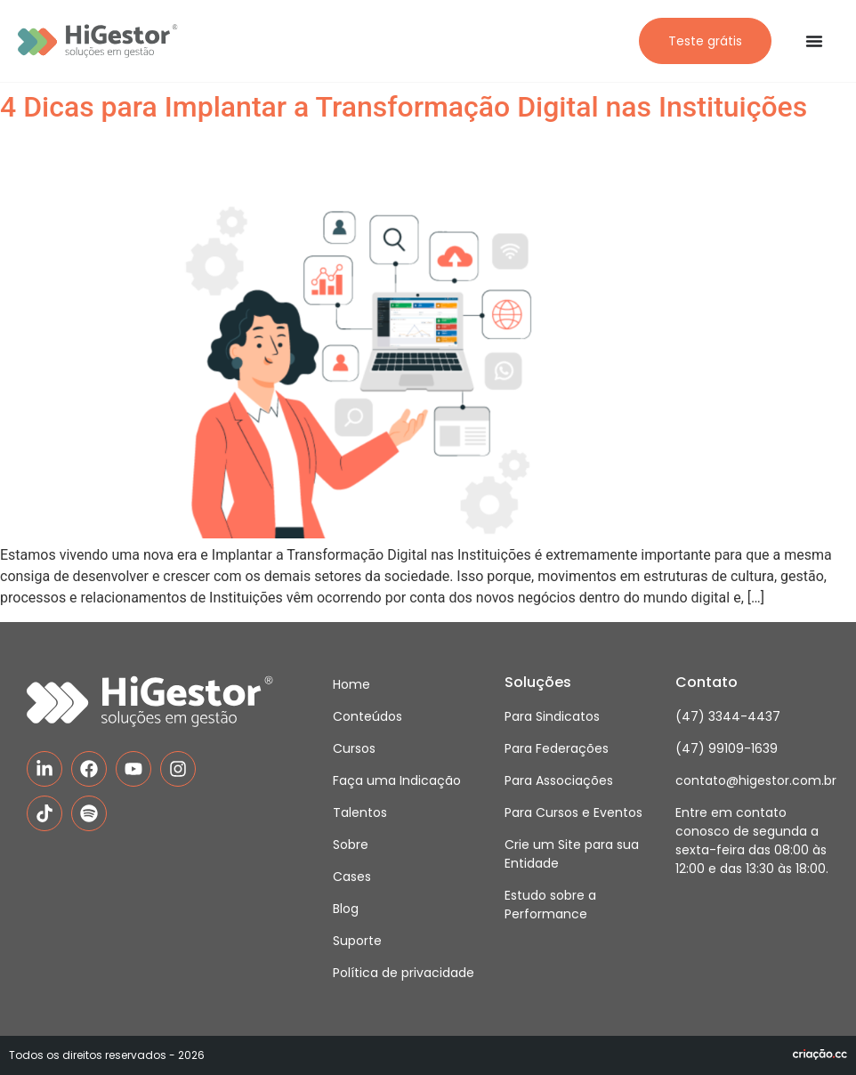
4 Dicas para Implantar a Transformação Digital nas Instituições (403, 107)
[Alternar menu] (814, 41)
